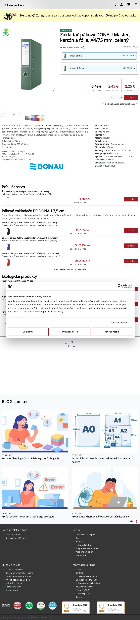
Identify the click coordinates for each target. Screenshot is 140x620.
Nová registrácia (13, 534)
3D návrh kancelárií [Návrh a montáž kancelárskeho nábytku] (14, 569)
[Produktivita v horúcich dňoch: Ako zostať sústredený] (105, 489)
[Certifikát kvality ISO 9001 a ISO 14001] (17, 605)
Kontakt (79, 573)
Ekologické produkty (19, 276)
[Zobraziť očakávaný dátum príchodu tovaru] (84, 47)
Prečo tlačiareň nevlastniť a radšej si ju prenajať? (28, 516)
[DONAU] (47, 169)
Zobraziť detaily (118, 322)
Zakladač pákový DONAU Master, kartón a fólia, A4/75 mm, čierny (29, 222)
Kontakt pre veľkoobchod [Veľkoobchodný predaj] (87, 576)
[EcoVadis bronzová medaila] (41, 605)
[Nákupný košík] (128, 4)
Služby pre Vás (11, 565)
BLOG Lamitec (15, 401)
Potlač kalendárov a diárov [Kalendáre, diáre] (18, 576)
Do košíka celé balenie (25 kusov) (119, 104)
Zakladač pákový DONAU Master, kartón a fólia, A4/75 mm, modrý (30, 238)
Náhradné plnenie (14, 583)
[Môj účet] (121, 4)
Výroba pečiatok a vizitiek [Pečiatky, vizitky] (17, 579)
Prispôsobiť (70, 331)
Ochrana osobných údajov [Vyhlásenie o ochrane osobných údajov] (88, 583)
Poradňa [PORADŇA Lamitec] (80, 541)
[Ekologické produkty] (6, 32)
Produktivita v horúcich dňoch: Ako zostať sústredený (100, 516)
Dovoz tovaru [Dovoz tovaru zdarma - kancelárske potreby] (11, 590)
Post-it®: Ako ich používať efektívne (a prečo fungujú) (30, 458)
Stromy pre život (13, 586)
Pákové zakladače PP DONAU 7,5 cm (33, 211)
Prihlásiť (43, 617)
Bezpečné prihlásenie (15, 538)
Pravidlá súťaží (83, 590)
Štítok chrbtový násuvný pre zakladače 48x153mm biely (25, 191)
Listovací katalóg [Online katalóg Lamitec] (83, 545)
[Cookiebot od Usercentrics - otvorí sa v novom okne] (119, 286)
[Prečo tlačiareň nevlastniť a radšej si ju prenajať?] (35, 489)
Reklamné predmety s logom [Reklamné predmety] (19, 573)
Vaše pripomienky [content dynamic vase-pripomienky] (84, 551)
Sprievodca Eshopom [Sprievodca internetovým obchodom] (86, 534)
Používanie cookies (84, 586)
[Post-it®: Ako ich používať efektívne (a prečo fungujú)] (35, 431)
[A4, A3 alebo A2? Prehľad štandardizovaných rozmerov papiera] (105, 431)
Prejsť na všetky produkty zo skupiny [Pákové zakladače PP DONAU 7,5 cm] (70, 269)
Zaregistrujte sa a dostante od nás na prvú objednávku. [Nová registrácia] (70, 15)
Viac (133, 521)
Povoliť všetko (111, 331)
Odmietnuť (28, 331)
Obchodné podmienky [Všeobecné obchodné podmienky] (86, 579)
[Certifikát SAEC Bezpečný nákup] (6, 605)
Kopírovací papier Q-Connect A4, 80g (17, 281)
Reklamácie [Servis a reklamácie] (81, 555)
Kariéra (79, 597)
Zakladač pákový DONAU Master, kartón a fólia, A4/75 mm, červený (30, 253)
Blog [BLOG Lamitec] (78, 538)
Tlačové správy (83, 593)
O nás (78, 569)
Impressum (33, 617)
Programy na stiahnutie (87, 548)
